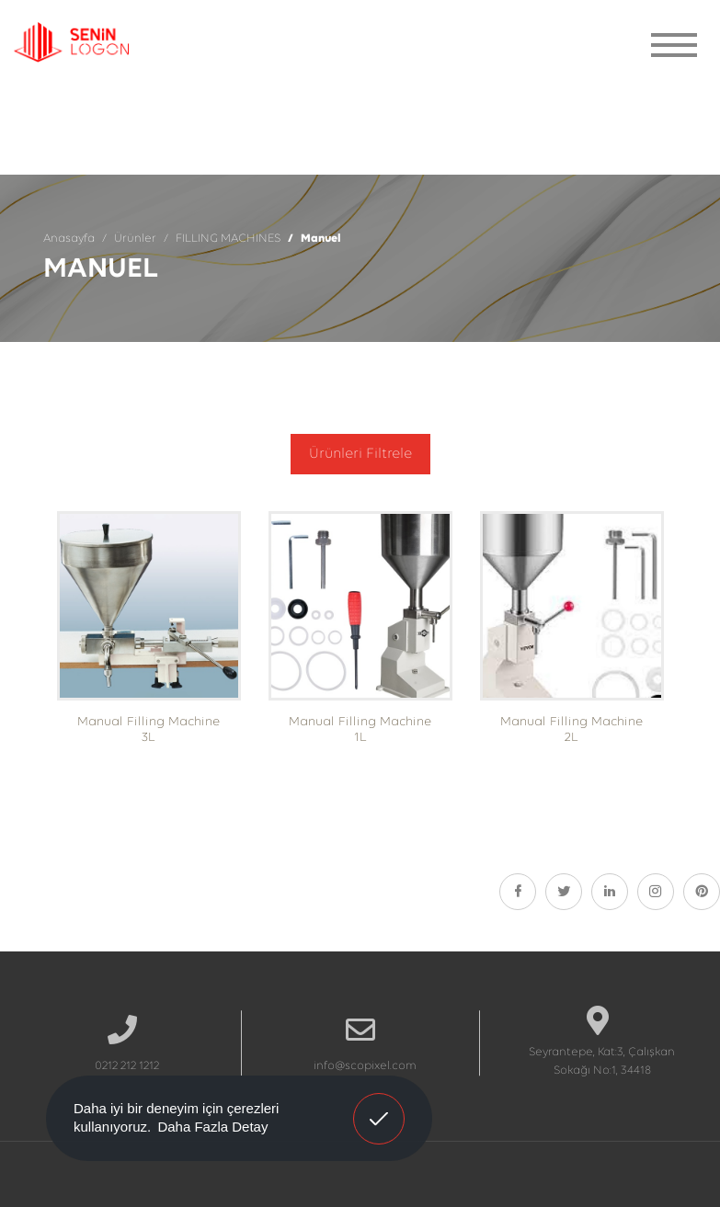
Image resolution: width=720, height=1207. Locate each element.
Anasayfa (69, 239)
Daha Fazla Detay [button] (212, 1126)
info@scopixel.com (365, 1066)
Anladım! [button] (379, 1105)
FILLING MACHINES (228, 239)
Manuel (321, 239)
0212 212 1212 (127, 1066)
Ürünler (135, 239)
